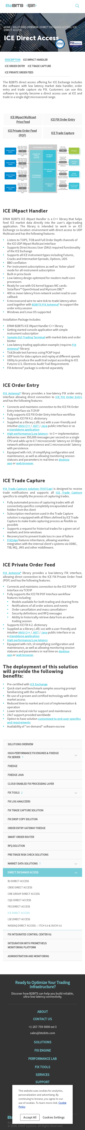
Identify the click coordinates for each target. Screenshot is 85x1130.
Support (42, 1082)
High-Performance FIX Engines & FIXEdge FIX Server (33, 755)
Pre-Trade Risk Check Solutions (28, 854)
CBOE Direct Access (20, 887)
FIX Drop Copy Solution (23, 819)
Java (44, 426)
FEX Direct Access (19, 906)
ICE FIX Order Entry (63, 119)
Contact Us (42, 1019)
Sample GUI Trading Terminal (26, 337)
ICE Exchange (39, 684)
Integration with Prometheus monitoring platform (27, 945)
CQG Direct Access (19, 900)
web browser (24, 463)
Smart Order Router (21, 837)
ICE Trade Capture (39, 66)
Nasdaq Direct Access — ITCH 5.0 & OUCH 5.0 (35, 925)
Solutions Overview (25, 27)
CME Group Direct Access (24, 894)
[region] (42, 1106)
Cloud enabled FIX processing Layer (31, 784)
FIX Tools (15, 792)
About (42, 1011)
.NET (35, 426)
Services (42, 1074)
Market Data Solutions (24, 863)
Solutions (42, 1042)
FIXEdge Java (16, 775)
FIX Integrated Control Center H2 (29, 934)
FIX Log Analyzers (19, 801)
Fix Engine (42, 1050)
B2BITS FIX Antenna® (45, 304)
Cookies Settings (54, 1119)
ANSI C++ (24, 426)
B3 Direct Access (18, 881)
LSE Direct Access (19, 919)
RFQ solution (16, 846)
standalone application (24, 430)
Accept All (29, 1119)
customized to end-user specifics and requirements (44, 720)
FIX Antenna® (12, 393)
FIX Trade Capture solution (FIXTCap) (28, 489)
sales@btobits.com (42, 1033)
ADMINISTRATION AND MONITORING (28, 956)
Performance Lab (42, 1058)
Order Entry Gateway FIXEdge (26, 828)
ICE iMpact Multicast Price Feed (23, 119)
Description (12, 59)
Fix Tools (42, 1067)
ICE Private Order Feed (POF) (22, 133)
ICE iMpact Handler (35, 59)
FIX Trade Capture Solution (25, 810)
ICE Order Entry (15, 66)
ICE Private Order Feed (19, 72)
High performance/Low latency (27, 434)
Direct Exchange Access (55, 27)
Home (7, 27)
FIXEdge (12, 540)
